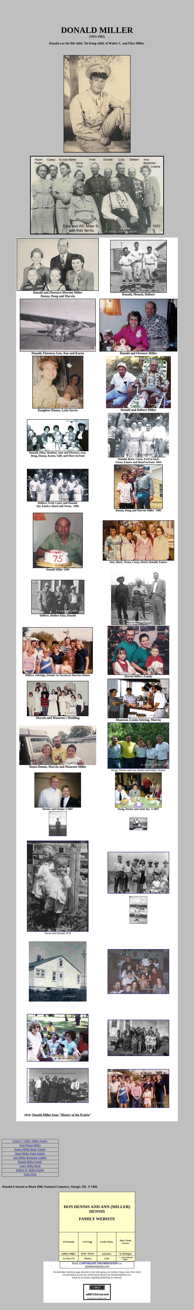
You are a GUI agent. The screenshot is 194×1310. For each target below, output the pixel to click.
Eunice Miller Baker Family (30, 1149)
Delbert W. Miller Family (30, 1170)
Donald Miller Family (30, 1161)
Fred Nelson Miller (30, 1145)
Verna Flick (30, 1174)
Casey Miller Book (30, 1166)
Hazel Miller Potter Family (30, 1153)
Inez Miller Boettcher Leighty (30, 1157)
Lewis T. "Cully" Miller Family (30, 1141)
